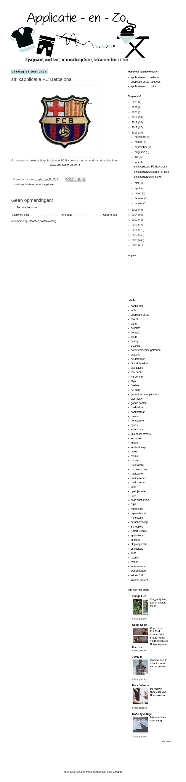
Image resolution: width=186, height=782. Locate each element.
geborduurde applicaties (145, 394)
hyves (134, 425)
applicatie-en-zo (29, 184)
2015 (135, 209)
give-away (137, 398)
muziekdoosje (139, 469)
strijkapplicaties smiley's (148, 176)
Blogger (117, 771)
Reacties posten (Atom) (42, 221)
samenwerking (139, 522)
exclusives (137, 367)
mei (137, 183)
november (141, 136)
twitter (134, 561)
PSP (133, 504)
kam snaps (137, 429)
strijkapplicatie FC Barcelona (150, 166)
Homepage (66, 214)
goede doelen (139, 403)
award (134, 319)
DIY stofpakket (139, 363)
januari (139, 203)
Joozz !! (137, 656)
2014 (135, 214)
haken (134, 416)
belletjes (135, 328)
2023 (135, 102)
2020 (135, 112)
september (141, 147)
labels (134, 451)
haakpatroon (138, 412)
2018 (135, 122)
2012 (135, 225)
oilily (133, 486)
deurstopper (138, 358)
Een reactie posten (27, 207)
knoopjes (136, 438)
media (134, 456)
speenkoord (137, 535)
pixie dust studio (140, 500)
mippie (134, 460)
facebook (136, 372)
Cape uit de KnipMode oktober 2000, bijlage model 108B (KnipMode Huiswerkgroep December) (150, 638)
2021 (135, 107)
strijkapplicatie (46, 184)
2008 (135, 245)
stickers (135, 539)
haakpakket (137, 407)
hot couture (137, 420)
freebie (135, 385)
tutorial (135, 557)
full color (136, 389)
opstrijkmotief (138, 491)
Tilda (133, 553)
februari (139, 198)
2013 (135, 219)
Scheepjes (137, 526)
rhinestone (137, 517)
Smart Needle (139, 531)
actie (133, 310)
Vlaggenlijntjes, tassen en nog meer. (158, 602)
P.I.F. (133, 495)
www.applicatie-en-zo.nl (65, 164)
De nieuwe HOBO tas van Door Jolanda (158, 692)
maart (138, 193)
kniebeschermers (141, 434)
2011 (135, 230)
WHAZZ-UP (137, 575)
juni (137, 162)
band (134, 323)
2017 (135, 127)
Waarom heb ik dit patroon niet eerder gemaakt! (159, 663)
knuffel (134, 442)
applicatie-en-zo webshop (145, 77)
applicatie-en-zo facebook (145, 81)
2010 (135, 235)
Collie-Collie (139, 624)
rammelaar (137, 508)
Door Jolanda (140, 685)
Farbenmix (137, 376)
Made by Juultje (142, 714)
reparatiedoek (139, 513)
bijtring (134, 341)
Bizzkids (135, 345)
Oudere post (110, 214)
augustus (140, 152)
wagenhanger (139, 570)
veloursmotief (138, 566)
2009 (135, 240)
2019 (135, 117)
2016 (135, 132)
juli (137, 157)
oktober (139, 141)
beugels (135, 332)
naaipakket (137, 473)
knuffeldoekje (138, 447)
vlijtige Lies (139, 596)
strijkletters (137, 548)
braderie (135, 354)
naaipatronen (138, 478)
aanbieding (137, 305)
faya (133, 381)
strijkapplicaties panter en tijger (152, 171)
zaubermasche (139, 579)
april (137, 188)
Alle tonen (166, 741)
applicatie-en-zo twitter (144, 86)
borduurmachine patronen (145, 350)
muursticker (137, 464)
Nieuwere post (20, 214)
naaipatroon (137, 482)
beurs (134, 336)
